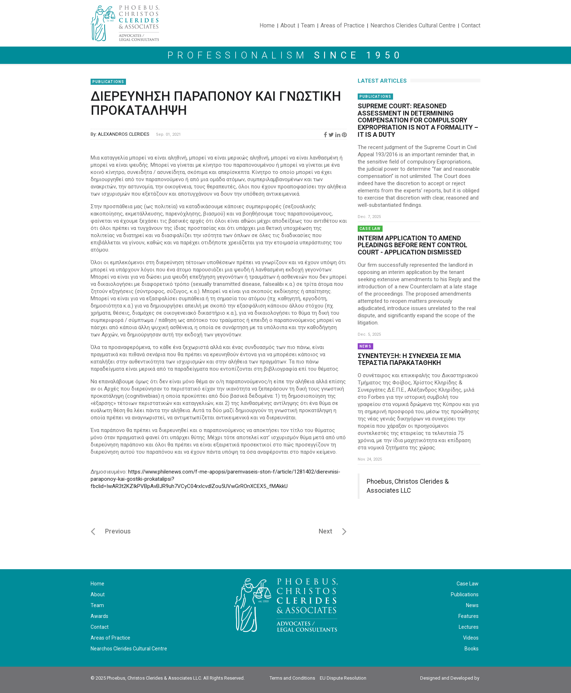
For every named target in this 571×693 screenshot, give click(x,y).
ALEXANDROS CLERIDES (123, 134)
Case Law (370, 229)
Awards (99, 616)
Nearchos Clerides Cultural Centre (129, 648)
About (287, 25)
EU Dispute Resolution (343, 678)
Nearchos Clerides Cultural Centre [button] (413, 25)
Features (468, 616)
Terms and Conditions (292, 678)
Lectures (469, 627)
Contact (470, 25)
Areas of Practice (343, 25)
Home (267, 25)
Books (472, 648)
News (365, 346)
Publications (108, 82)
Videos (471, 638)
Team (308, 25)
